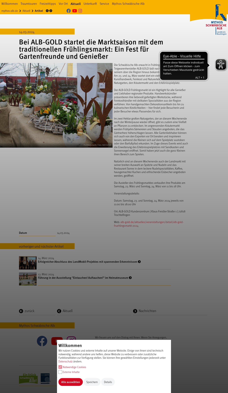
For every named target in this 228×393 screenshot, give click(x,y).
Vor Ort (63, 3)
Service (104, 3)
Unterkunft (90, 3)
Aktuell (76, 3)
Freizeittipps (48, 3)
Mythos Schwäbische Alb (128, 3)
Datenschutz (65, 361)
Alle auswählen (70, 382)
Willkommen (9, 3)
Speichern (92, 382)
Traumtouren (29, 3)
